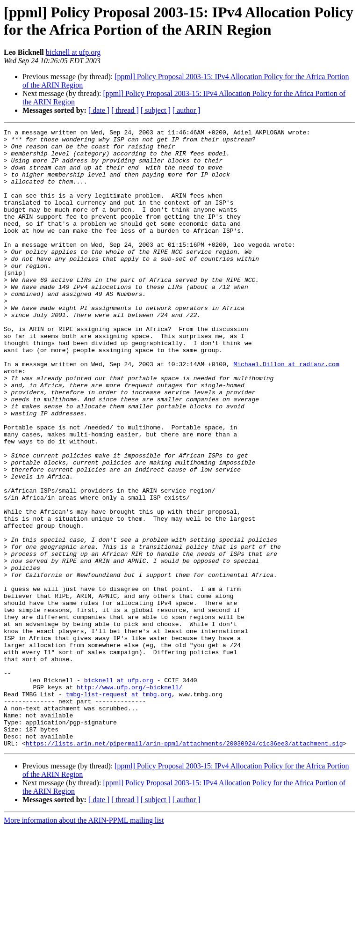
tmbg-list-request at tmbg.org (119, 808)
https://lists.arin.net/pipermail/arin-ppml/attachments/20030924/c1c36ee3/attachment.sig (184, 867)
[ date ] (98, 110)
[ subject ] (156, 110)
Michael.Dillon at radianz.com (286, 411)
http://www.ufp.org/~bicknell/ (129, 799)
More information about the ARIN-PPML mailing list (84, 944)
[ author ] (186, 110)
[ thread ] (125, 110)
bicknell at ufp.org (73, 52)
